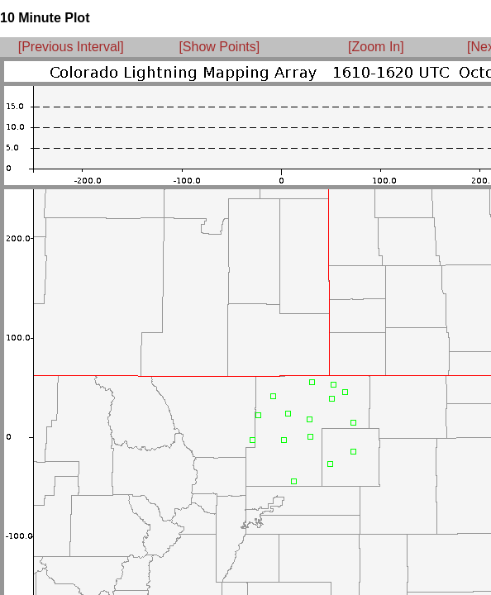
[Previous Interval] (71, 47)
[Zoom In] (376, 47)
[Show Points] (219, 47)
